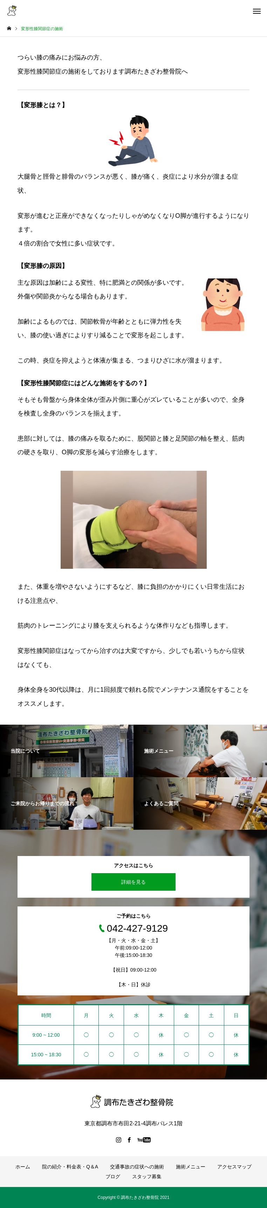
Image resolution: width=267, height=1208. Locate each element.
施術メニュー (190, 1166)
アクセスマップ (234, 1166)
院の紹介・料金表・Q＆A (70, 1166)
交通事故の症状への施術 (137, 1166)
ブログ (112, 1176)
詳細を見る (133, 882)
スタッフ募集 (147, 1176)
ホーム (22, 1166)
